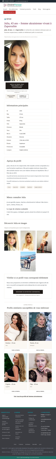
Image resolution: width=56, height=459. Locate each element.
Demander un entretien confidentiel (28, 291)
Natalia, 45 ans (34, 343)
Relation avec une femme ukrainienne (18, 427)
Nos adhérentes (13, 9)
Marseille (33, 444)
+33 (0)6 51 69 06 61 (9, 1)
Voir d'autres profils (11, 96)
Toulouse (20, 444)
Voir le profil (16, 350)
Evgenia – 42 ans (10, 384)
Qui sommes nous (5, 435)
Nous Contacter (4, 438)
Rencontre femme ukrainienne (18, 416)
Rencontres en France (17, 433)
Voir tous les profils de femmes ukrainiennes (28, 396)
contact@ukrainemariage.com (21, 1)
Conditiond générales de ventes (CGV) (31, 430)
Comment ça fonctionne (22, 96)
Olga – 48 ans (34, 384)
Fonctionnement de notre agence (5, 428)
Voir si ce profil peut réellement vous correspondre (17, 86)
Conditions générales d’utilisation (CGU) (32, 424)
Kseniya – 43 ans (10, 343)
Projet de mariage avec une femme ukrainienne (18, 421)
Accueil (5, 9)
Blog (39, 9)
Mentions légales (31, 415)
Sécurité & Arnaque (16, 437)
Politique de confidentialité (31, 419)
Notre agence (46, 9)
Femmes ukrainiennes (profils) (4, 423)
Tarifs (34, 9)
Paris (14, 444)
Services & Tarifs (5, 432)
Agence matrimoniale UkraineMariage (4, 417)
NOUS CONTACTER (9, 12)
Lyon (39, 444)
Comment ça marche (25, 9)
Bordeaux (26, 444)
